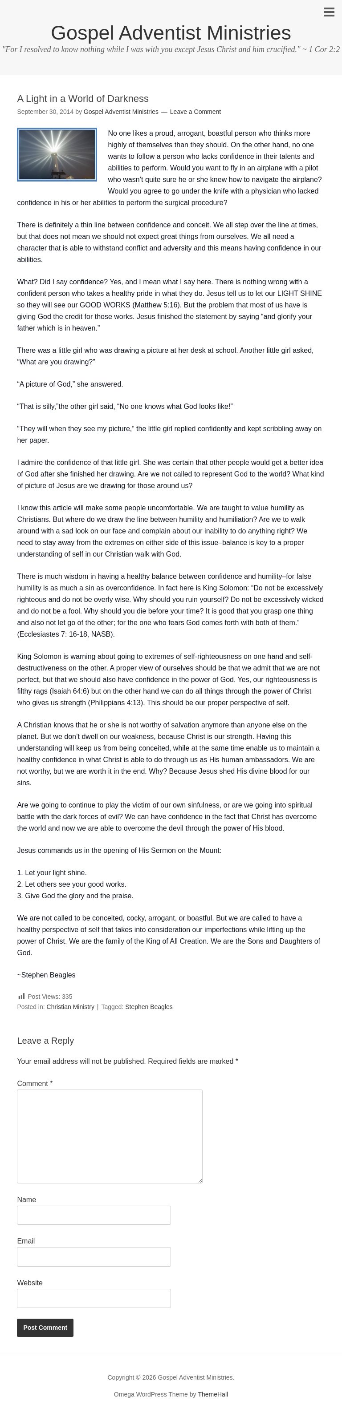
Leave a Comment (195, 111)
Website (30, 1283)
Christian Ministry (70, 1006)
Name (26, 1199)
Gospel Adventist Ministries (171, 32)
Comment (35, 1083)
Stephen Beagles (149, 1006)
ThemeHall (213, 1394)
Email (26, 1241)
